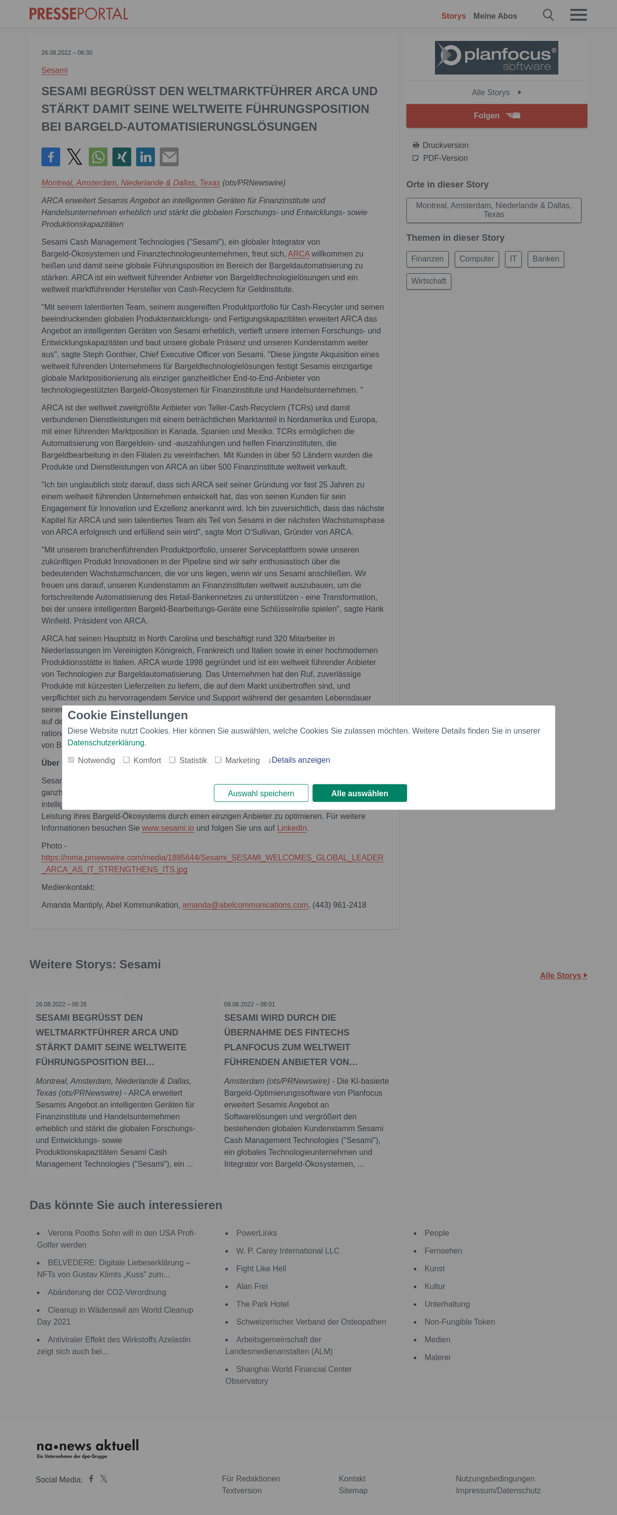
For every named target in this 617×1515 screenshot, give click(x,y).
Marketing (242, 759)
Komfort (147, 759)
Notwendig (96, 759)
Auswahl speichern (261, 793)
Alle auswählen (360, 793)
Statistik (193, 759)
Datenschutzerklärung (106, 742)
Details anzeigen (301, 759)
